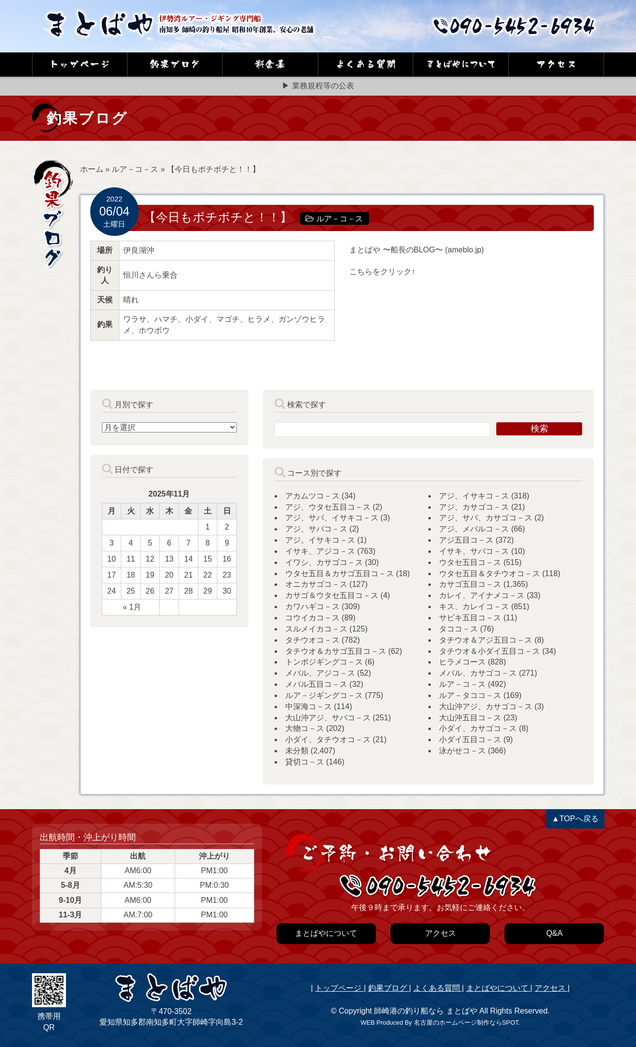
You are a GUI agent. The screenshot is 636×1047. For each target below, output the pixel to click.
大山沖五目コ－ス (470, 718)
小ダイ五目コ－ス (470, 739)
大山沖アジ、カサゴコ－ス (485, 706)
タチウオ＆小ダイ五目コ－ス (489, 651)
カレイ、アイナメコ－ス (481, 595)
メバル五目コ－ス (316, 684)
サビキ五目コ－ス (470, 618)
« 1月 (132, 607)
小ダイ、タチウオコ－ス (328, 739)
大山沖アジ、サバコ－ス (328, 718)
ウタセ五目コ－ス (470, 562)
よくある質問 (437, 988)
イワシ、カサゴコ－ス (324, 562)
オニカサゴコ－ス (316, 584)
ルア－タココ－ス (470, 695)
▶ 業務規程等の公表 (318, 86)
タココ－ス (458, 629)
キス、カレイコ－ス (474, 606)
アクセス (551, 988)
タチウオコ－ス (312, 640)
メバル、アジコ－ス (320, 673)
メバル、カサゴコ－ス (478, 673)
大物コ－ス (304, 728)
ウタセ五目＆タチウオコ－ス (489, 573)
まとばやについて (498, 988)
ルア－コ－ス (135, 169)
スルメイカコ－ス (316, 629)
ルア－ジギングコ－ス (324, 695)
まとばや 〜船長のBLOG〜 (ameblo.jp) (416, 250)
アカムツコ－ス (312, 496)
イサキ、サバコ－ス (474, 551)
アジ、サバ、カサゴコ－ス (485, 518)
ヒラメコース (462, 662)
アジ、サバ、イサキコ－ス (331, 518)
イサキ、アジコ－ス (320, 551)
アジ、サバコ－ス (316, 529)
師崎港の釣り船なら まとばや (425, 1011)
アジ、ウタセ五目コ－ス (328, 507)
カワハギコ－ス (312, 606)
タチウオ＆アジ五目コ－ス (485, 640)
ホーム (91, 169)
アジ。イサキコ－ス (320, 540)
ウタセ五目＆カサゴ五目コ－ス (339, 573)
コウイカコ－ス (312, 618)
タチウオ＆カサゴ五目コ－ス (335, 651)
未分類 (297, 751)
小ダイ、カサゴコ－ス (478, 728)
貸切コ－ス (304, 762)
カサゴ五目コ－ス (470, 584)
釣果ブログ (388, 988)
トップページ (339, 988)
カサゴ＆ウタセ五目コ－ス (331, 595)
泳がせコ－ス (462, 751)
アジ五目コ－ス (466, 540)
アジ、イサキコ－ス (474, 496)
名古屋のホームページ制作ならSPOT (466, 1022)
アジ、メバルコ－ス (474, 529)
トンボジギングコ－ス (324, 662)
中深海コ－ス (308, 706)
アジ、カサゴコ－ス (474, 507)
